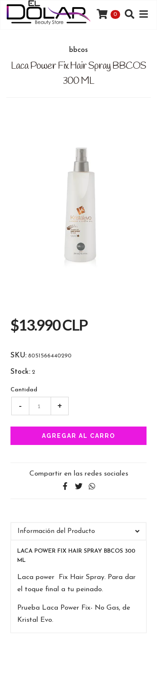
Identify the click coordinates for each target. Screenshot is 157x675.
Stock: (20, 372)
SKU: (18, 356)
